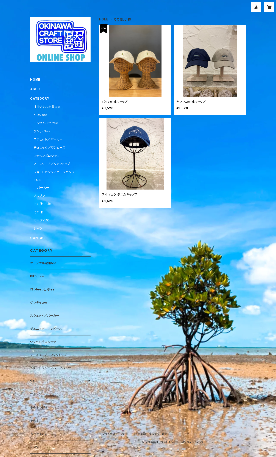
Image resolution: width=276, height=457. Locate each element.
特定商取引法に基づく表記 (151, 433)
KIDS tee (40, 115)
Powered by (172, 449)
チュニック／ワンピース (50, 147)
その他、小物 (42, 204)
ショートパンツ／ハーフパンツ (54, 172)
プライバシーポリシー (115, 433)
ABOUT (36, 89)
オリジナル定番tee (47, 106)
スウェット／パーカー (48, 139)
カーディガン (42, 220)
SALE (37, 180)
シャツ (38, 228)
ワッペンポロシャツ (47, 155)
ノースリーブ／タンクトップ (52, 164)
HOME (104, 19)
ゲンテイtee (42, 131)
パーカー (43, 187)
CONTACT (38, 238)
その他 (38, 212)
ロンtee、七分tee (46, 123)
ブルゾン (39, 196)
